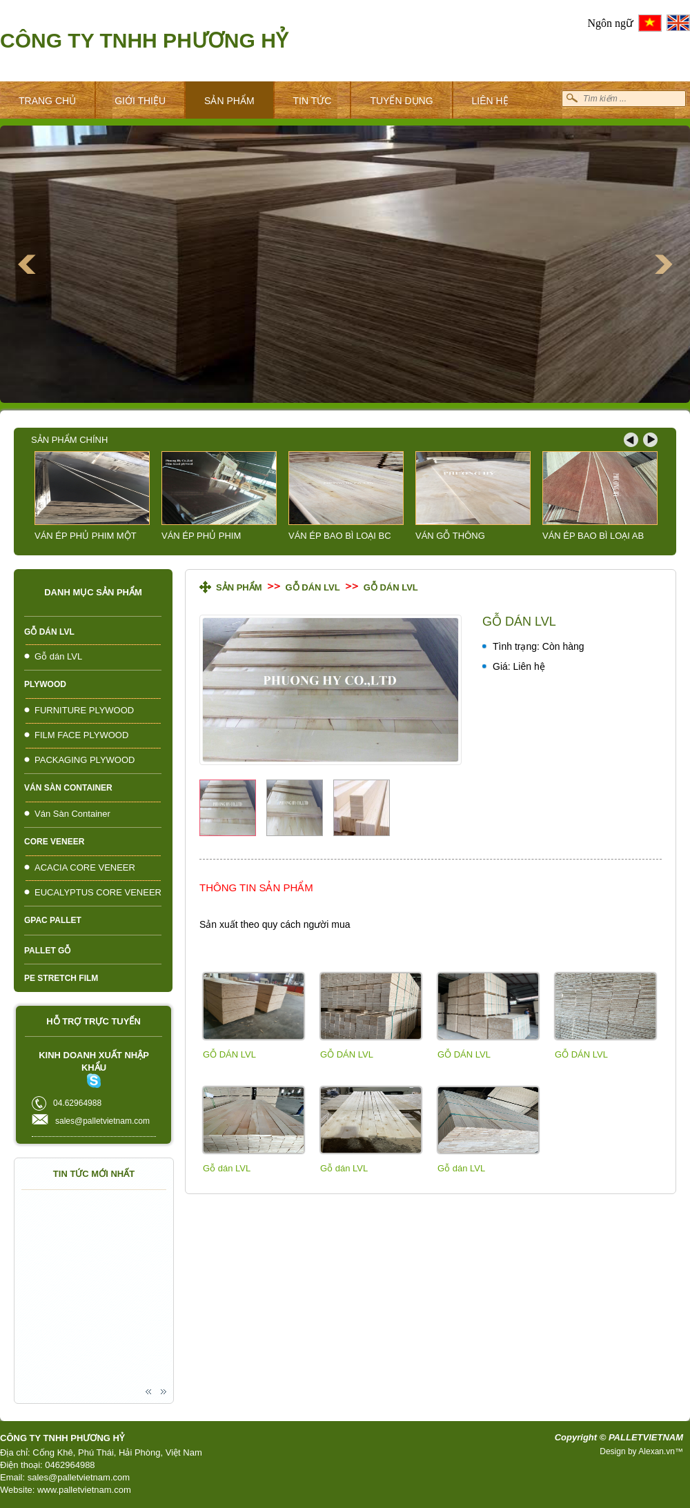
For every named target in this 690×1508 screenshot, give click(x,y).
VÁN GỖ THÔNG (450, 535)
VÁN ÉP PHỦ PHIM (201, 535)
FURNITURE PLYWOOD (84, 710)
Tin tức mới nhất (94, 1174)
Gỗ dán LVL (49, 632)
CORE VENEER (54, 841)
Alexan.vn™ (660, 1451)
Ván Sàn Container (68, 788)
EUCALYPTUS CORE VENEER (97, 892)
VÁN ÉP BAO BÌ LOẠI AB (593, 535)
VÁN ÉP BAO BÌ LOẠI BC (339, 535)
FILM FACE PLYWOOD (81, 735)
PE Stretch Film (61, 978)
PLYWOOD (45, 684)
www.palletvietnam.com (84, 1490)
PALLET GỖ (47, 950)
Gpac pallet (52, 920)
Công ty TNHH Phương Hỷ (144, 40)
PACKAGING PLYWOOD (84, 760)
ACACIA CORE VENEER (84, 867)
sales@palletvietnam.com (79, 1477)
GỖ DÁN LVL (229, 1054)
